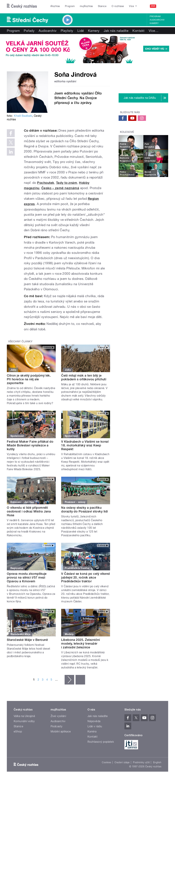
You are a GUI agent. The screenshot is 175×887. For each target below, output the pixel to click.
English (157, 762)
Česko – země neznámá (60, 188)
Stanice (102, 6)
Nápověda (94, 721)
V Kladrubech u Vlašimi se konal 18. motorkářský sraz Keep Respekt (85, 445)
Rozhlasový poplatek (101, 741)
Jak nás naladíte (116, 31)
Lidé (80, 31)
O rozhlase (118, 6)
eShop (18, 731)
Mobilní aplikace (61, 731)
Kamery (154, 23)
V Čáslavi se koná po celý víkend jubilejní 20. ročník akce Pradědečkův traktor (85, 577)
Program (70, 6)
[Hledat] (163, 6)
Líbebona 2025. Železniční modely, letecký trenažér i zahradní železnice (80, 643)
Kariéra (92, 731)
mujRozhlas (86, 6)
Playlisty (67, 31)
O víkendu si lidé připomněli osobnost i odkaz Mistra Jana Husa (29, 511)
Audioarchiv (157, 20)
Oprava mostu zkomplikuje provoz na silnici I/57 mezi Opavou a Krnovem (27, 577)
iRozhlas (55, 6)
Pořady (29, 31)
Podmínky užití (141, 762)
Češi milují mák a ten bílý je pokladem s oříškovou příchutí (83, 377)
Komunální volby (24, 721)
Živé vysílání (58, 716)
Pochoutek (45, 183)
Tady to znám (66, 183)
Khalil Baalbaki (23, 115)
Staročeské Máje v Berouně (27, 640)
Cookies (106, 762)
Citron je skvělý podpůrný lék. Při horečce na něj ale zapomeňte (29, 379)
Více (153, 31)
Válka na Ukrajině (24, 716)
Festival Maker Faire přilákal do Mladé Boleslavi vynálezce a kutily (30, 445)
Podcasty (57, 726)
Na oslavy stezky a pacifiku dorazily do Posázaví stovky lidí (84, 509)
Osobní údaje (122, 762)
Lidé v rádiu (95, 726)
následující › (69, 680)
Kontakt (138, 31)
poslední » (80, 680)
